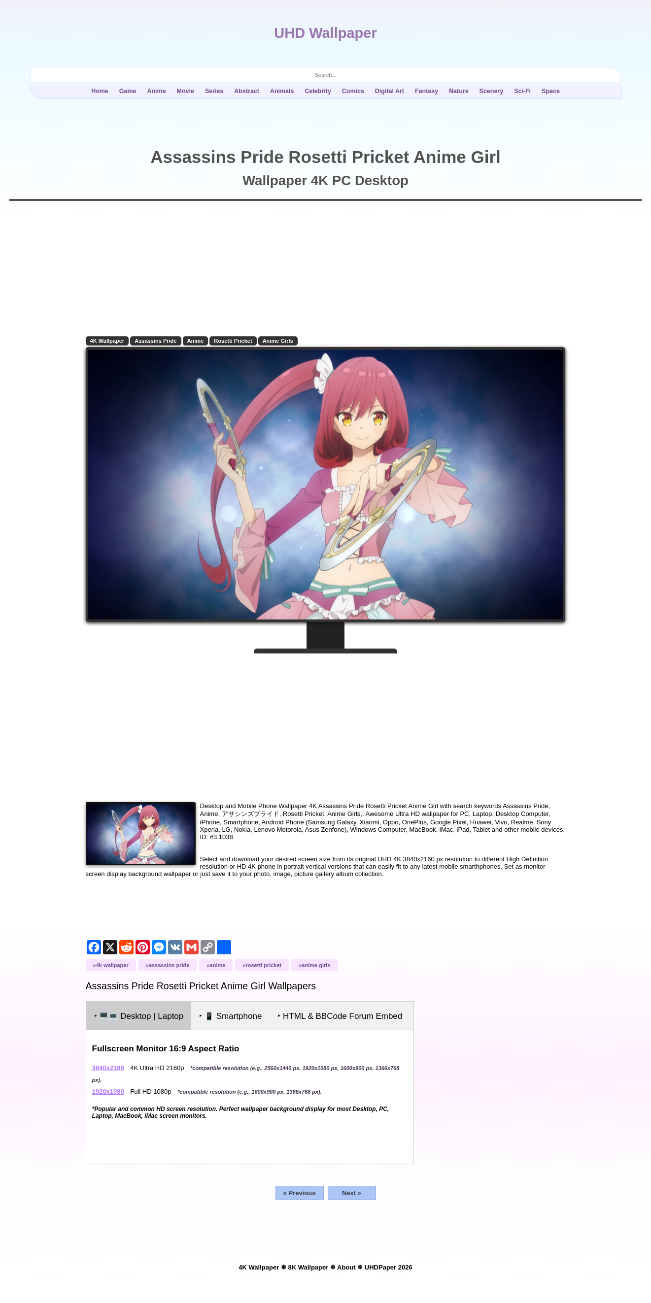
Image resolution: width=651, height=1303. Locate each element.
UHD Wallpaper (325, 33)
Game (128, 91)
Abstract (246, 91)
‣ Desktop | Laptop (139, 1022)
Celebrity (318, 91)
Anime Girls (278, 341)
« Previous (299, 1199)
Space (551, 91)
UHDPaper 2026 (388, 1273)
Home (99, 91)
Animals (282, 91)
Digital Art (389, 91)
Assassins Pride (156, 341)
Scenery (492, 91)
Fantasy (426, 91)
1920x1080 (109, 1098)
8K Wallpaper (308, 1273)
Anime (156, 91)
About (346, 1273)
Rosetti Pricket (234, 341)
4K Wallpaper (108, 341)
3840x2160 (109, 1074)
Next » (351, 1199)
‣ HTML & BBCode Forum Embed (340, 1022)
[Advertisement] (325, 723)
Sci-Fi (522, 91)
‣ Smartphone (231, 1022)
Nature (459, 91)
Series (214, 91)
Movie (185, 91)
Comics (353, 91)
